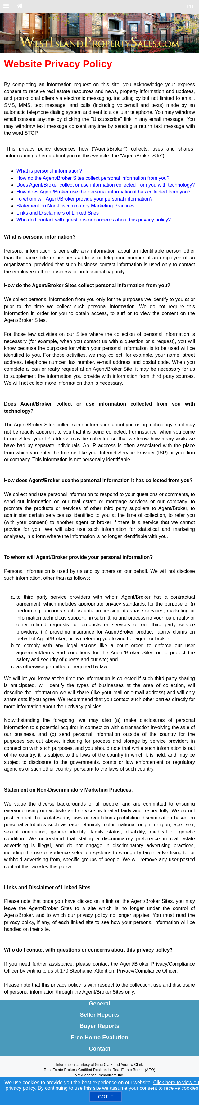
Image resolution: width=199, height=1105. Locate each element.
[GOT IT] (106, 1096)
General (100, 1003)
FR (190, 6)
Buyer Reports (99, 1026)
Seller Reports (99, 1014)
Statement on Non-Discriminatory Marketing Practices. (76, 205)
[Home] (20, 6)
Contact (100, 1048)
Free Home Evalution (99, 1037)
